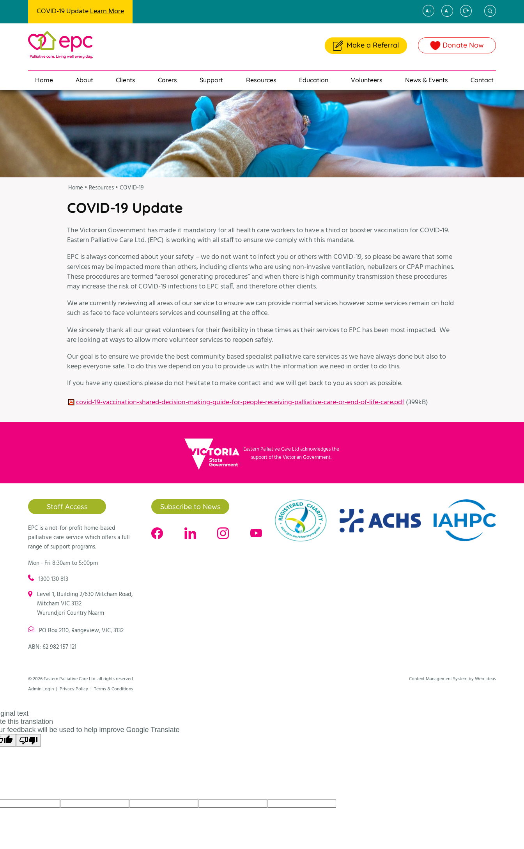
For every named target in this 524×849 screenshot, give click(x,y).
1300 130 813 (53, 579)
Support (211, 80)
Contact (482, 80)
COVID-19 (132, 188)
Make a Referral (366, 46)
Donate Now (457, 45)
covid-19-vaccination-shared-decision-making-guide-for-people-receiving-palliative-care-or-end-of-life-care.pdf (240, 402)
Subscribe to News (190, 506)
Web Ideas (485, 679)
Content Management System (438, 679)
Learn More (107, 11)
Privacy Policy (74, 689)
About (84, 80)
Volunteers (366, 80)
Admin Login (41, 689)
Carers (167, 80)
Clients (125, 80)
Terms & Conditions (113, 689)
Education (313, 80)
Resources (261, 80)
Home (44, 80)
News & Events (426, 80)
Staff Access (67, 506)
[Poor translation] (28, 740)
